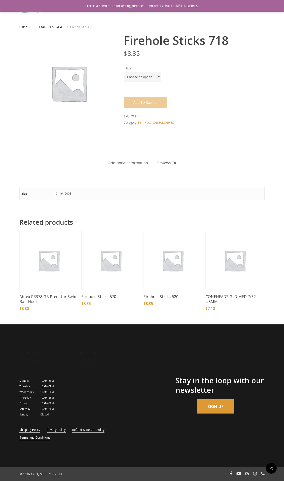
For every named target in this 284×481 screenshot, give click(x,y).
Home (23, 27)
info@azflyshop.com (90, 366)
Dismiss (192, 6)
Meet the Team (87, 376)
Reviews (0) (166, 162)
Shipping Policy (29, 430)
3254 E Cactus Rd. (31, 360)
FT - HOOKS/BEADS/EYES (49, 27)
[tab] (128, 163)
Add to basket (145, 102)
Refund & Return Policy (88, 430)
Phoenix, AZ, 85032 (33, 371)
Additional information (128, 162)
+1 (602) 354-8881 (89, 360)
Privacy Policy (56, 430)
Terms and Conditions (34, 437)
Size (128, 68)
